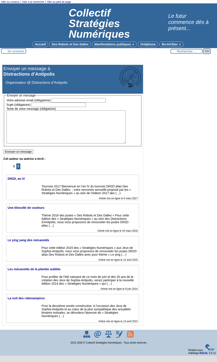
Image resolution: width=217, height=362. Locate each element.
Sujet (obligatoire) (19, 104)
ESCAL (204, 359)
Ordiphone (148, 44)
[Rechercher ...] (186, 51)
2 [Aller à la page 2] (18, 172)
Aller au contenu (10, 1)
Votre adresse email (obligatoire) (28, 100)
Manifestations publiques (115, 44)
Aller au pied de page (59, 1)
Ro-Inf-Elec (171, 44)
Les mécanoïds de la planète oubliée (34, 275)
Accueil (40, 44)
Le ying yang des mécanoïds (28, 246)
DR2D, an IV (16, 185)
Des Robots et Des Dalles (70, 44)
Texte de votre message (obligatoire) (31, 108)
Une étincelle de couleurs (26, 214)
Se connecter (16, 51)
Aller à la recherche (33, 1)
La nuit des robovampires (26, 304)
